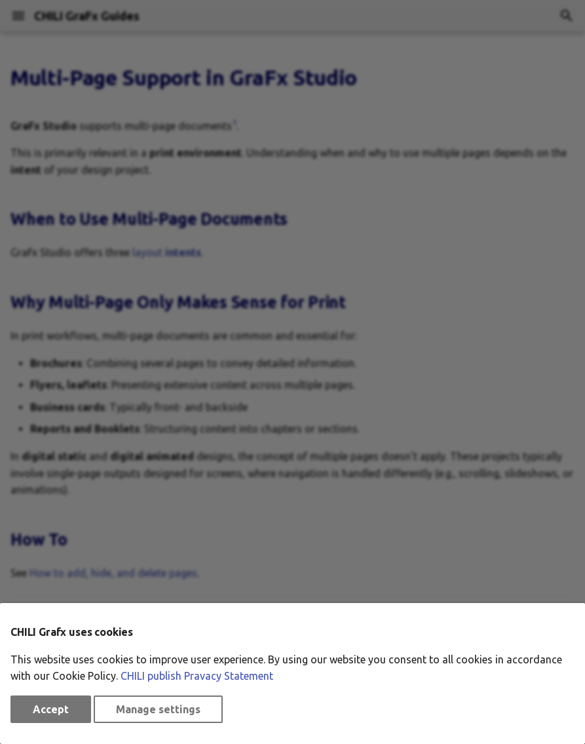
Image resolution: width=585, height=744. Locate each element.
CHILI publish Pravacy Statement (197, 676)
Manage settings (158, 709)
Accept (51, 709)
